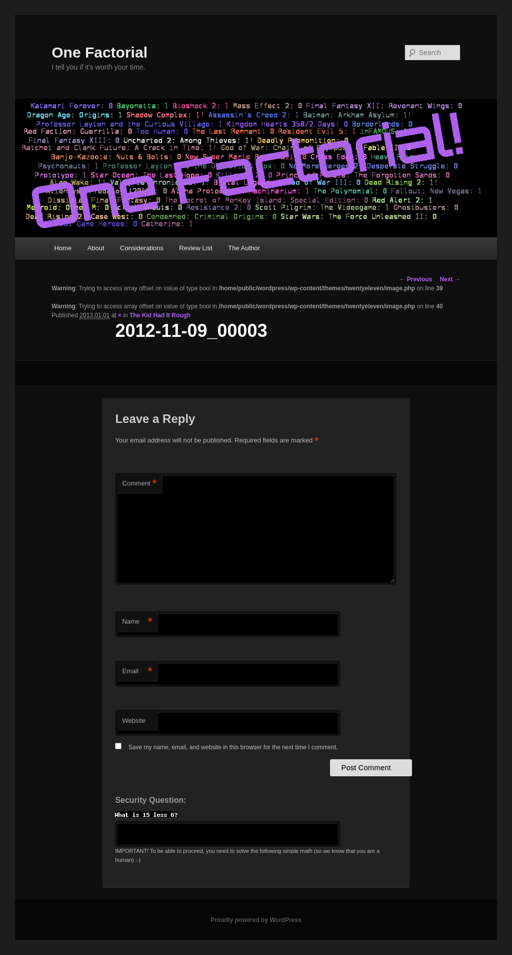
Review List (195, 248)
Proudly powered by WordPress (255, 919)
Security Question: (150, 800)
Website (134, 720)
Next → (450, 279)
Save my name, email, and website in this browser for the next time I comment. (233, 747)
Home (63, 248)
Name (137, 622)
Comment (139, 483)
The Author (244, 248)
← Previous (415, 279)
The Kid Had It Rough (160, 315)
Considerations (142, 248)
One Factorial (100, 52)
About (96, 248)
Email (137, 671)
